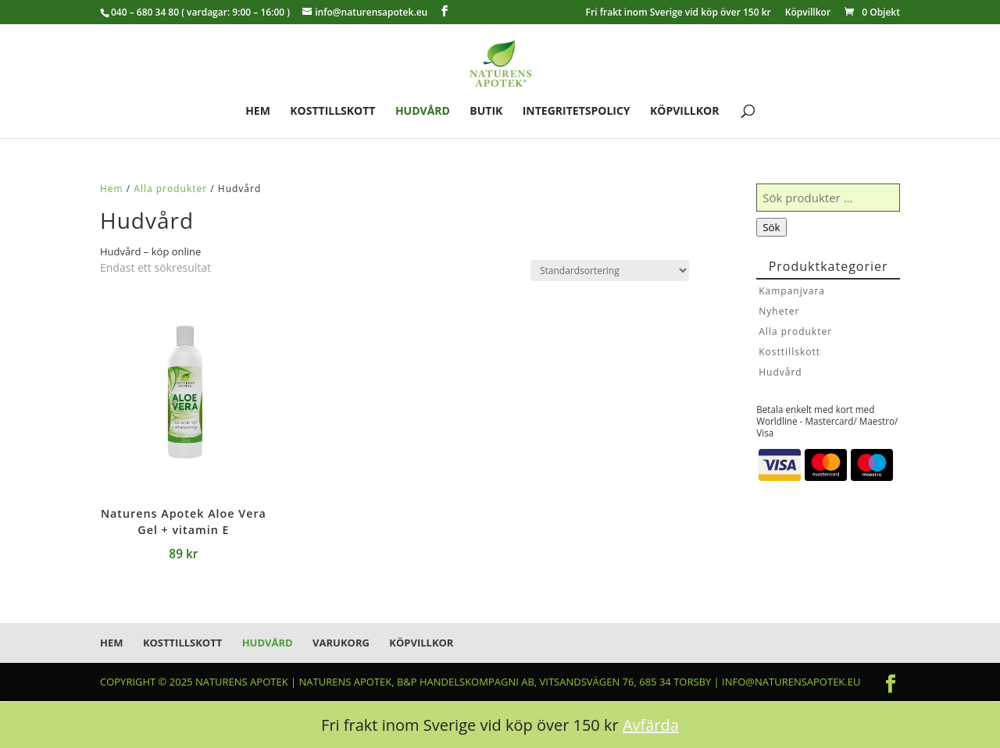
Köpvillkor (807, 13)
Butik (486, 111)
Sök (771, 227)
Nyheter (779, 311)
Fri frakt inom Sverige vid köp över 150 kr (678, 13)
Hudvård (422, 111)
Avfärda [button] (651, 725)
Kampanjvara (792, 290)
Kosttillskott (332, 111)
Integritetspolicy (576, 111)
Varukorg (341, 643)
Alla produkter (170, 188)
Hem (257, 111)
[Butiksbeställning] (609, 270)
